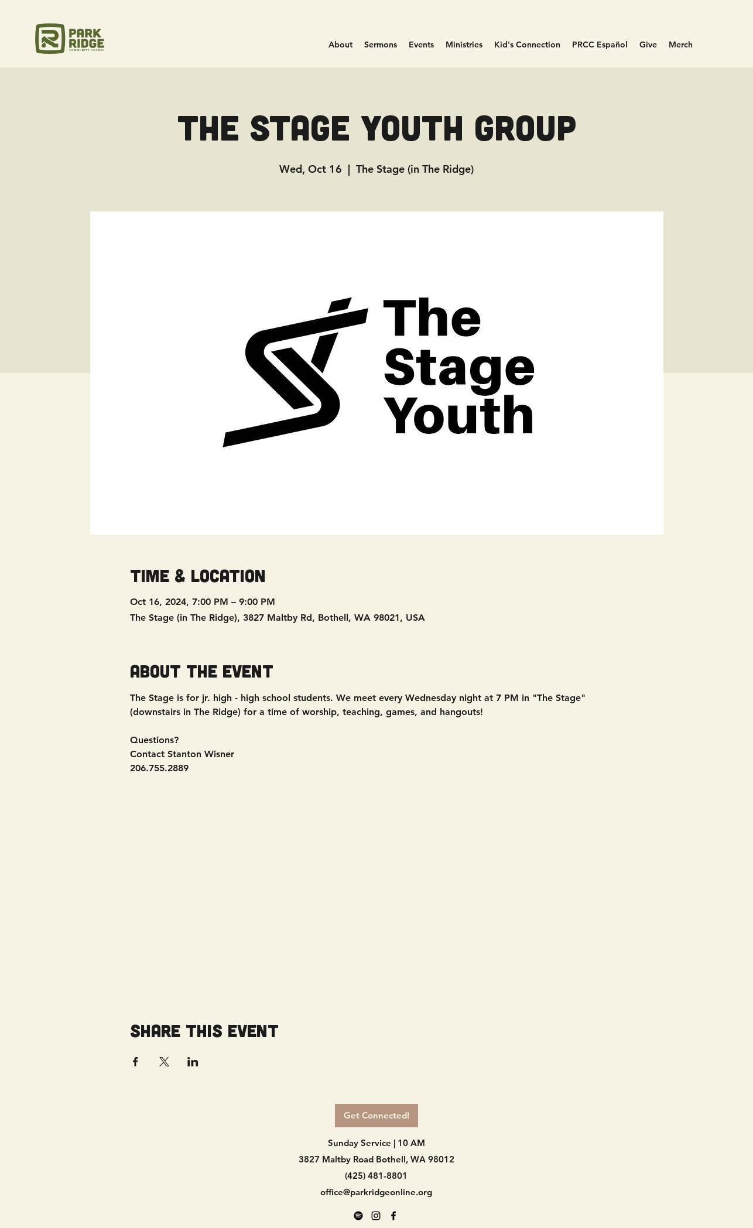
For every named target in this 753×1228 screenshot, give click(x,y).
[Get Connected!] (376, 1115)
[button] (464, 45)
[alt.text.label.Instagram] (376, 1216)
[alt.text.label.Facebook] (393, 1216)
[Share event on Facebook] (135, 1061)
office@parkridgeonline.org (376, 1192)
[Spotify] (358, 1216)
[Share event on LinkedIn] (192, 1061)
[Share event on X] (164, 1061)
